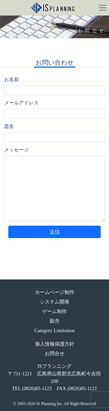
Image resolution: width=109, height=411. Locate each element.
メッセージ (16, 150)
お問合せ (54, 353)
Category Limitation (54, 330)
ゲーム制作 (54, 311)
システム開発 (54, 302)
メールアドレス (21, 102)
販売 (55, 321)
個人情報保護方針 (54, 344)
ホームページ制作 (54, 292)
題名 (9, 126)
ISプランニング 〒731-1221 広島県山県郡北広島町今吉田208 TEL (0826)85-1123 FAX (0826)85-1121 (54, 377)
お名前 (11, 79)
